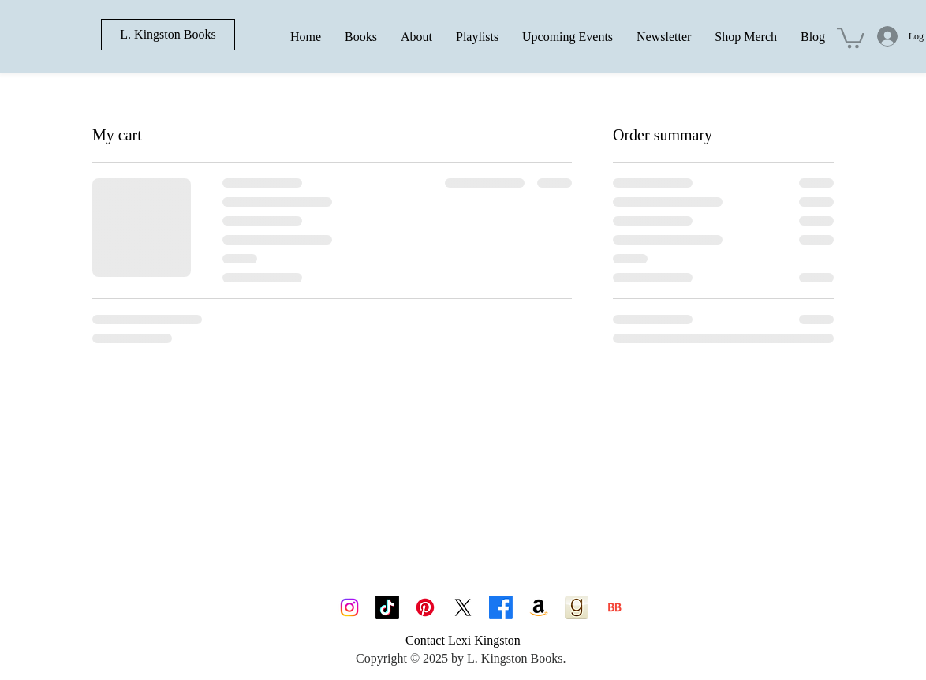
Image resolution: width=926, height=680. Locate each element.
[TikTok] (387, 607)
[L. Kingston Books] (168, 34)
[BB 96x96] (614, 607)
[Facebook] (501, 607)
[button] (850, 36)
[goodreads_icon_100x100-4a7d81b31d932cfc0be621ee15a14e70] (576, 607)
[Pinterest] (425, 607)
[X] (463, 607)
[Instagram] (349, 607)
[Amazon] (539, 607)
